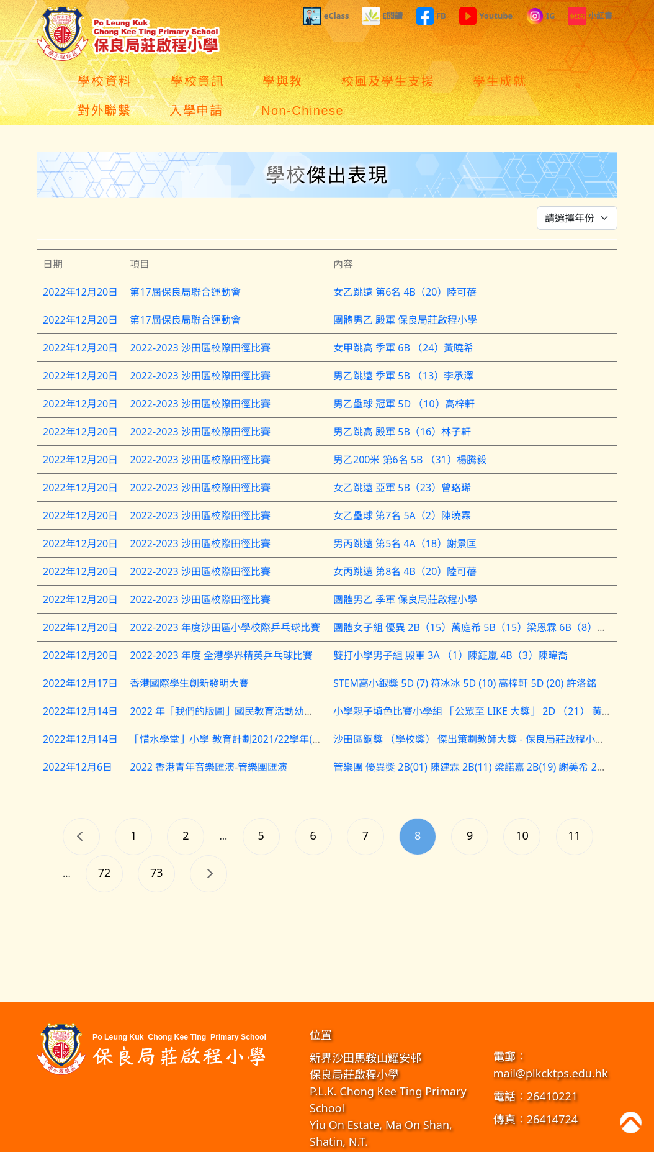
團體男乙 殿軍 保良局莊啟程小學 (405, 290)
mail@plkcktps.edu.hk (550, 1043)
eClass (326, 16)
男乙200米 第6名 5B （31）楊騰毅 (409, 430)
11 (574, 806)
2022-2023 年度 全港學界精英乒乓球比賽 (221, 626)
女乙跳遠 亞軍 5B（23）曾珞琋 (402, 458)
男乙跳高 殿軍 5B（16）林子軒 (402, 402)
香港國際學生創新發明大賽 (189, 654)
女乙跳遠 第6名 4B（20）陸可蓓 (405, 263)
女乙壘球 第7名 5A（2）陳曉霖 (402, 486)
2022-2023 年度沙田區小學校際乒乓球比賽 (225, 598)
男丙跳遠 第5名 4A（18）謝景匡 (405, 514)
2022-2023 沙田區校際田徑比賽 (200, 318)
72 (104, 843)
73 (156, 843)
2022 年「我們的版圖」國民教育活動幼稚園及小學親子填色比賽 (271, 682)
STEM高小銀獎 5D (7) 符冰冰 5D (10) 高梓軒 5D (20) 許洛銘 (464, 654)
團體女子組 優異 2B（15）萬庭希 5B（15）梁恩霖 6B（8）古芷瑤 (480, 598)
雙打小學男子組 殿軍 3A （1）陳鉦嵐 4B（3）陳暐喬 (450, 626)
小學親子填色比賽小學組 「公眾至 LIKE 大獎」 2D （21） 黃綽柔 (477, 682)
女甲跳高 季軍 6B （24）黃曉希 (403, 318)
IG (540, 16)
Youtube (486, 16)
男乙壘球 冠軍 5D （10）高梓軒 (404, 374)
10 (522, 806)
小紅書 (590, 16)
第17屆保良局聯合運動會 (185, 263)
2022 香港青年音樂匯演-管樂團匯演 (208, 738)
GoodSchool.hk (472, 1139)
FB (431, 16)
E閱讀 (382, 16)
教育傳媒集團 (422, 1139)
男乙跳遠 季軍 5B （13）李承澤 (403, 346)
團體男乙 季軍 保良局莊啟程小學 (405, 570)
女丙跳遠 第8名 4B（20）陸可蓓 (405, 542)
